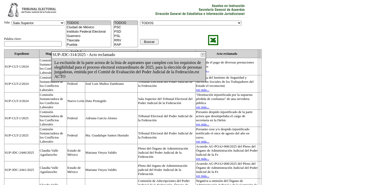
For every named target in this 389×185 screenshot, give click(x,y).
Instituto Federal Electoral (88, 32)
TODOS (126, 23)
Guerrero (88, 36)
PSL (126, 36)
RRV (126, 40)
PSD (126, 32)
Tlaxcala (88, 40)
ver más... (202, 90)
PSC (126, 27)
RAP (126, 45)
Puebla (88, 45)
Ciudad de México (88, 27)
